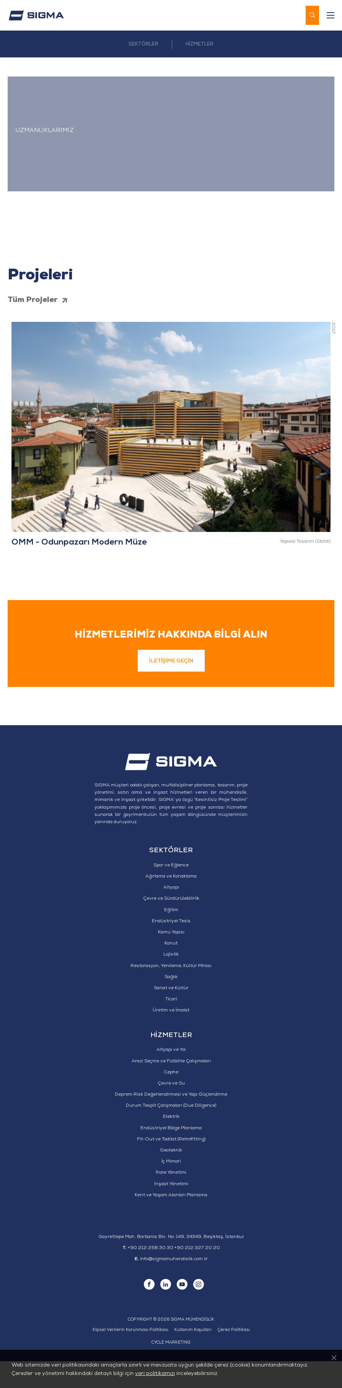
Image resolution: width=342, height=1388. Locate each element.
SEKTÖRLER (143, 44)
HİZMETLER (199, 44)
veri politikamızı (155, 1374)
